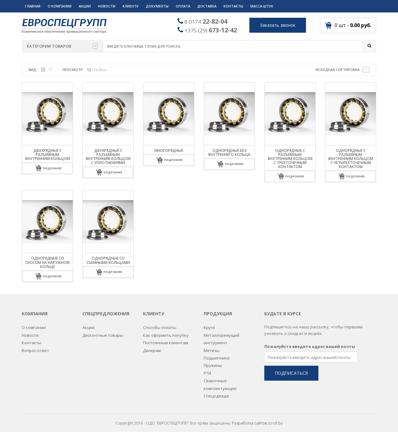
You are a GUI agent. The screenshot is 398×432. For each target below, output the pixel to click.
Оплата (183, 6)
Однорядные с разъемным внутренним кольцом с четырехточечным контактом (350, 159)
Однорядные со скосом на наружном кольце (47, 262)
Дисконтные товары (102, 331)
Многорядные (169, 150)
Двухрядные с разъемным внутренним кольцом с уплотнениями (108, 157)
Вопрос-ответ (35, 347)
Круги (209, 323)
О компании (60, 6)
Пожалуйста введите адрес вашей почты (309, 342)
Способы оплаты (159, 323)
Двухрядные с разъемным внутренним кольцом (47, 154)
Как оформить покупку (165, 331)
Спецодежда (216, 392)
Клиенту (131, 6)
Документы (157, 6)
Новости (106, 6)
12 (89, 70)
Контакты (233, 6)
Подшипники (216, 354)
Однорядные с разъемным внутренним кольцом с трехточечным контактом (290, 159)
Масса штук (261, 6)
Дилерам (152, 347)
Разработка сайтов (249, 419)
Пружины (213, 361)
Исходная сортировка (337, 69)
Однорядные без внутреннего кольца (229, 152)
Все (103, 70)
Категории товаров (62, 46)
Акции (85, 6)
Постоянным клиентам (165, 339)
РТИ (207, 369)
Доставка (206, 6)
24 (95, 70)
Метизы (212, 347)
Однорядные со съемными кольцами (108, 260)
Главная (32, 6)
